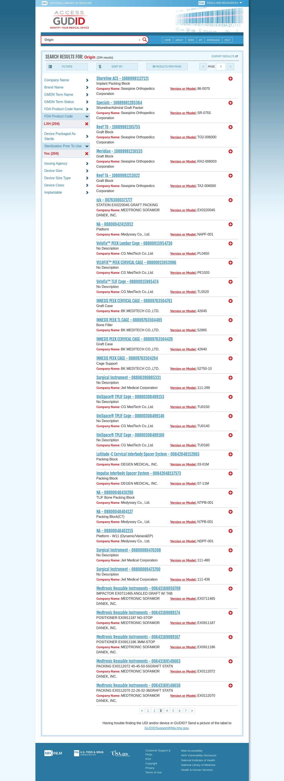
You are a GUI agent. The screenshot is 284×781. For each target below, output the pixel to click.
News (191, 39)
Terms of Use (153, 772)
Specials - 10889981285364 (119, 102)
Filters (67, 66)
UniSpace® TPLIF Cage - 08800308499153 (130, 396)
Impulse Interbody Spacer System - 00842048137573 (138, 473)
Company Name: (108, 88)
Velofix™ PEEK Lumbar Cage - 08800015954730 (134, 243)
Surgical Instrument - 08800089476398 (128, 550)
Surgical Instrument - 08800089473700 (128, 569)
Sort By (116, 66)
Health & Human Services (197, 769)
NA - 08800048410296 (114, 492)
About (179, 39)
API (200, 39)
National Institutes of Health (198, 760)
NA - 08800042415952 (114, 224)
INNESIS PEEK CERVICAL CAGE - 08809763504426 (134, 339)
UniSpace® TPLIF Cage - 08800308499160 (130, 435)
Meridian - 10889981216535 (119, 151)
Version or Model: (183, 88)
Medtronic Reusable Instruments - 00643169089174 (138, 612)
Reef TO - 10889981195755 (118, 127)
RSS (148, 759)
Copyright (151, 763)
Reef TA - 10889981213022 (118, 175)
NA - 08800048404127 (114, 511)
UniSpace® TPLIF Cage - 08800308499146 (130, 415)
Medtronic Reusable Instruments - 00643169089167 (138, 637)
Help (227, 39)
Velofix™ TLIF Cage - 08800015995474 (127, 281)
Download (213, 39)
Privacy (149, 768)
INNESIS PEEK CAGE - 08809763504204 (127, 358)
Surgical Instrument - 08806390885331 (128, 377)
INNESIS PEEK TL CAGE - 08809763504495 (129, 320)
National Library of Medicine (71, 3)
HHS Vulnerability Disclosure (199, 755)
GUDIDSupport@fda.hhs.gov (166, 728)
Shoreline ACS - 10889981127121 (122, 78)
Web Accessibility (191, 750)
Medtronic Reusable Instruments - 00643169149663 (138, 661)
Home (167, 39)
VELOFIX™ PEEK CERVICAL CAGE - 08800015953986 (136, 262)
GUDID (69, 19)
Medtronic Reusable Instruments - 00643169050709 (138, 588)
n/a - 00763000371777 (114, 200)
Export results (223, 56)
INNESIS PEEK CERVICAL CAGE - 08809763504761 (134, 300)
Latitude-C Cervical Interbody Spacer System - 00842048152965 (148, 454)
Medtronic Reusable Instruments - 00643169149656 (138, 685)
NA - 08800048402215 (114, 530)
